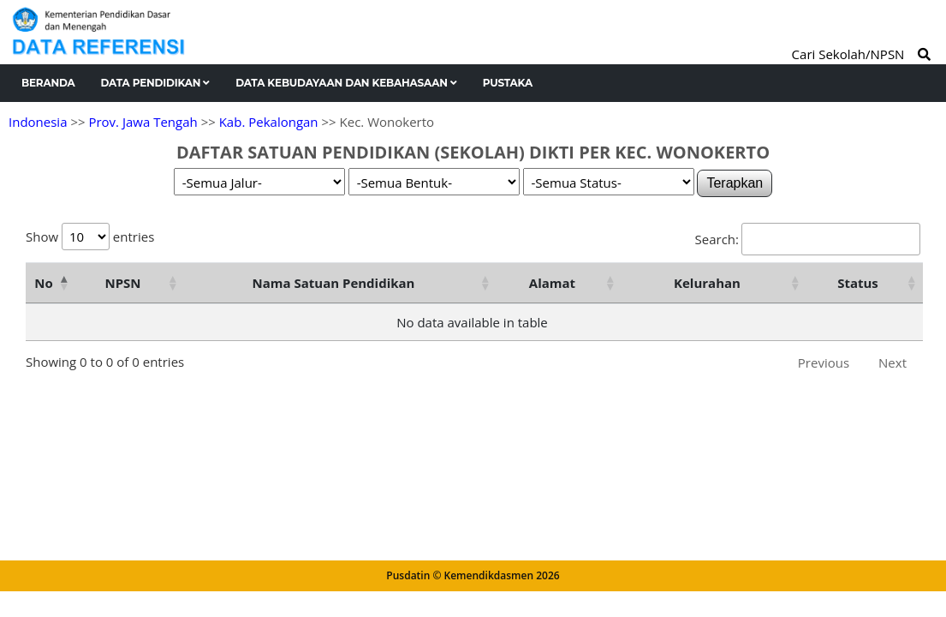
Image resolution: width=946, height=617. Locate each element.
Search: (807, 239)
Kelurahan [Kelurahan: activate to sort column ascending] (707, 282)
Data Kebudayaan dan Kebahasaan (346, 82)
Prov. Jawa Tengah (142, 121)
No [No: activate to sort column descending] (43, 282)
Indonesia (38, 121)
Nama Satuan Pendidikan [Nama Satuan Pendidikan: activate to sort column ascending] (334, 282)
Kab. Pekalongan (268, 121)
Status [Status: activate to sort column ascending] (857, 282)
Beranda (48, 82)
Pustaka (507, 82)
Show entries (90, 236)
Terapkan (734, 183)
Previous (823, 362)
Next (892, 362)
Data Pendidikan (156, 82)
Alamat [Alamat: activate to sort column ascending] (552, 282)
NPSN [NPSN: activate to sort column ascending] (122, 282)
